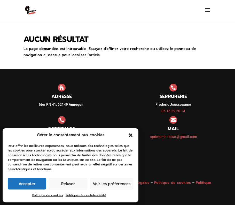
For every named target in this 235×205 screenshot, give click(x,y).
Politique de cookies (47, 195)
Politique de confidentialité (86, 195)
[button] (130, 135)
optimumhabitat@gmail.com (173, 137)
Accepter (27, 184)
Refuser (68, 184)
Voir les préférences (111, 184)
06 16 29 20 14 (173, 111)
